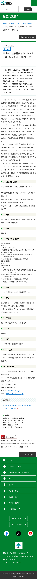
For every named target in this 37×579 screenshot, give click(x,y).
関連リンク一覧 (16, 524)
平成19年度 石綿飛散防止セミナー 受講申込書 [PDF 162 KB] (18, 406)
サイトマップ (16, 518)
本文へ (8, 9)
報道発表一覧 (27, 23)
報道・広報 (15, 23)
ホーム (5, 23)
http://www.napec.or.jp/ (14, 393)
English (27, 9)
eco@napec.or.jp (13, 390)
